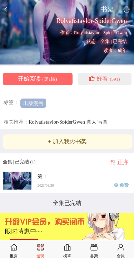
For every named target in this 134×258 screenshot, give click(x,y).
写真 (103, 122)
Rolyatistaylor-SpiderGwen (57, 122)
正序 (123, 162)
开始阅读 (37, 79)
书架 (107, 9)
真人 (92, 122)
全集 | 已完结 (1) (19, 161)
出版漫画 (33, 103)
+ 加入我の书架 (67, 141)
